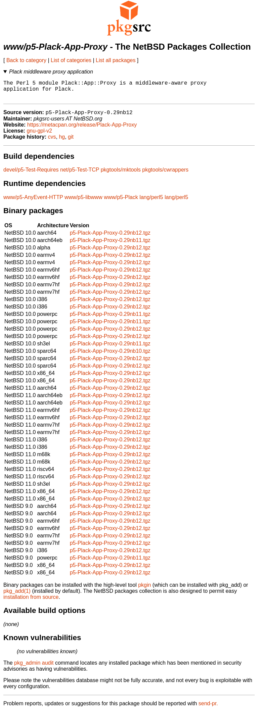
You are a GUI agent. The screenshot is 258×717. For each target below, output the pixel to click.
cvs (52, 142)
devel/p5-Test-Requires (31, 175)
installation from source (31, 602)
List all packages (115, 60)
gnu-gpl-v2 (39, 136)
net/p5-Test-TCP (79, 175)
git (71, 142)
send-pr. (208, 708)
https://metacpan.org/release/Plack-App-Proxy (82, 130)
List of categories (71, 60)
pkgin (144, 590)
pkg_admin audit (33, 668)
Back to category (26, 60)
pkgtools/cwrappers (165, 175)
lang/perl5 (151, 202)
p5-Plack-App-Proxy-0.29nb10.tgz (110, 356)
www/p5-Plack (121, 202)
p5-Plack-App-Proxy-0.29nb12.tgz (110, 238)
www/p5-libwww (83, 202)
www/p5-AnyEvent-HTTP (33, 202)
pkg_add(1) (17, 596)
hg (62, 142)
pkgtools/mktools (121, 175)
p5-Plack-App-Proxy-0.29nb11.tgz (110, 245)
